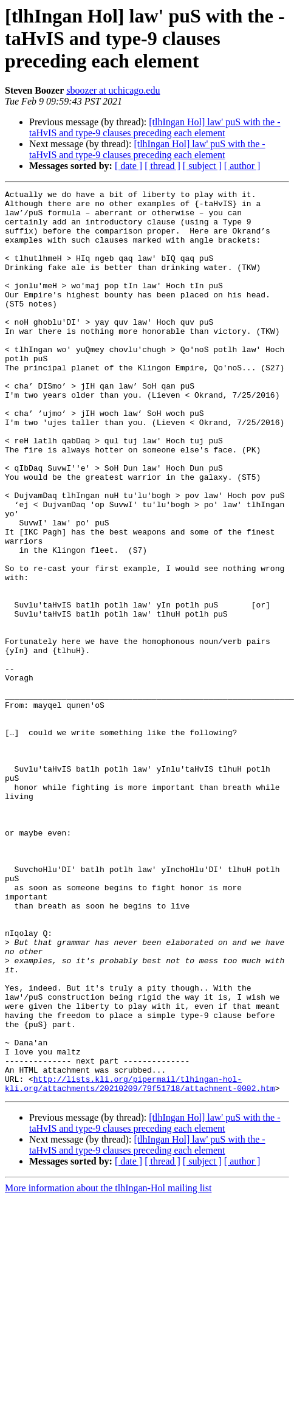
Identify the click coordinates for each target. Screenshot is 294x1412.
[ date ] (128, 166)
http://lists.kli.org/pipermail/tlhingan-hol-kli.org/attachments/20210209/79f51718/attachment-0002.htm (140, 1241)
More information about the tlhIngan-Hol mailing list (108, 1346)
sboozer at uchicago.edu (113, 90)
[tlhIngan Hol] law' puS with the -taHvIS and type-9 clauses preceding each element (154, 127)
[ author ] (242, 166)
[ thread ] (162, 166)
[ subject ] (202, 166)
